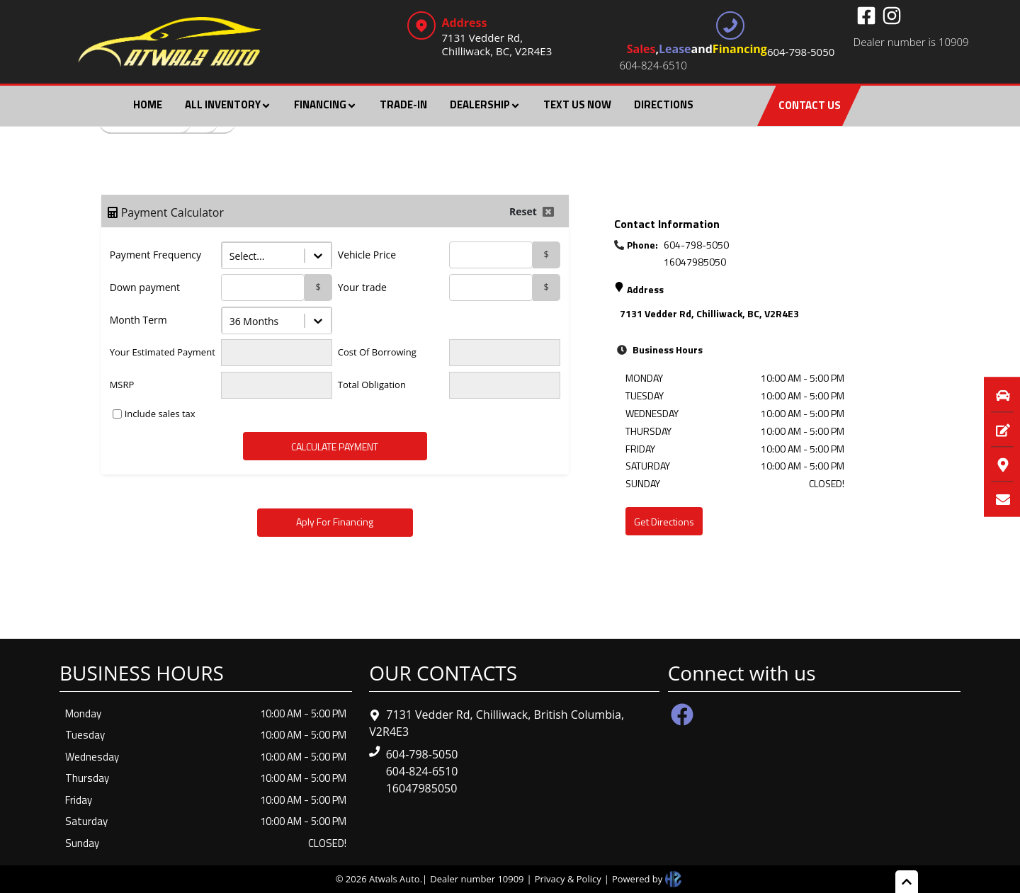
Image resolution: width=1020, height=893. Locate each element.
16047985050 (695, 261)
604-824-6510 (652, 65)
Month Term (138, 319)
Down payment (145, 287)
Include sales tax (160, 413)
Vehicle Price (367, 254)
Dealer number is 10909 (911, 42)
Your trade (362, 287)
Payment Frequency (155, 254)
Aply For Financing (334, 521)
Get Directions (664, 521)
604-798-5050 (696, 244)
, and (731, 50)
